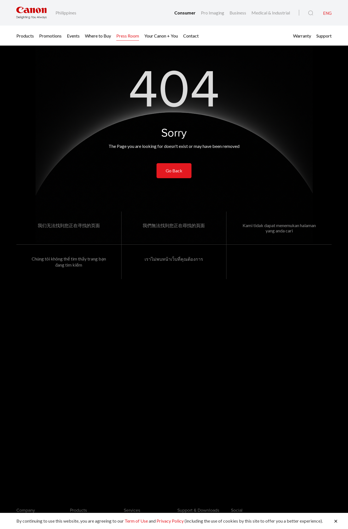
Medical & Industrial (270, 12)
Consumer (185, 12)
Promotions (50, 35)
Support (324, 35)
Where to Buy (98, 35)
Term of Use (136, 520)
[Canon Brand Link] (31, 13)
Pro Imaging (213, 12)
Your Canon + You (161, 35)
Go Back (174, 170)
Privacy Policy (170, 520)
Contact (191, 35)
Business (238, 12)
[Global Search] (310, 13)
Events (73, 35)
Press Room (127, 35)
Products (25, 35)
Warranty (302, 35)
